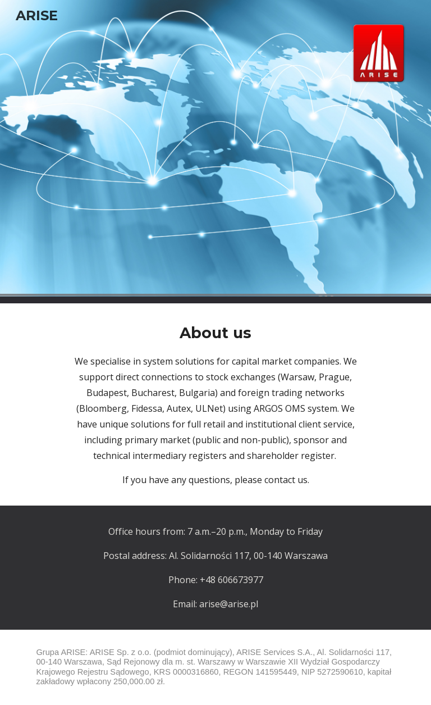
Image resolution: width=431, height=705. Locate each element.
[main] (215, 404)
